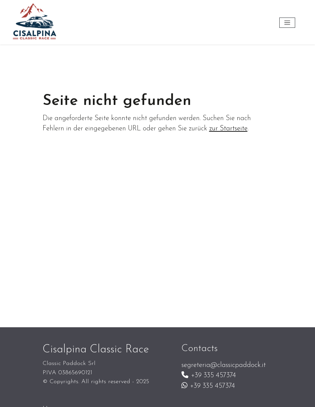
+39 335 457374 (208, 375)
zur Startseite (228, 128)
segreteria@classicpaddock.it (223, 365)
